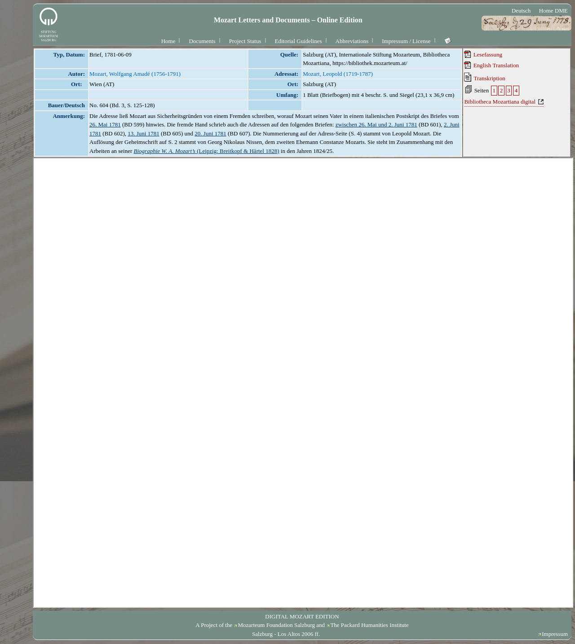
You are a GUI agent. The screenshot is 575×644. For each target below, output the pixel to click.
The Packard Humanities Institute (369, 625)
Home (168, 41)
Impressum (555, 634)
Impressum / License (406, 41)
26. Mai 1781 (105, 124)
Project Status (245, 41)
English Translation (491, 65)
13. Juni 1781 (143, 133)
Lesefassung (483, 54)
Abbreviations (352, 41)
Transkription (484, 77)
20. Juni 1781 (210, 133)
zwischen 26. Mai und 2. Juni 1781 (376, 124)
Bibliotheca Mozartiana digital (499, 101)
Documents (202, 41)
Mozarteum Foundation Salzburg (276, 625)
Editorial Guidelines (298, 41)
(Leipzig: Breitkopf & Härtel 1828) (206, 151)
